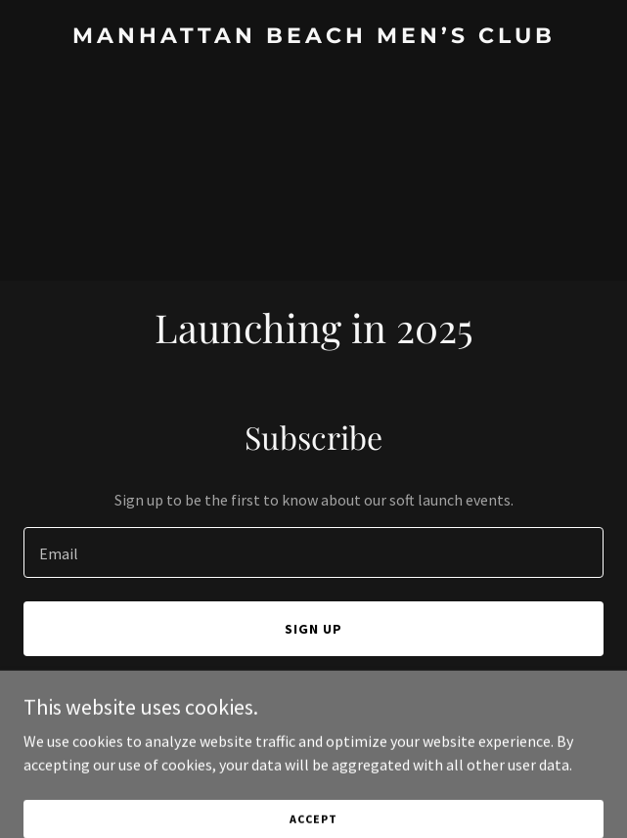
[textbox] (313, 552)
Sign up (313, 629)
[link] (313, 37)
